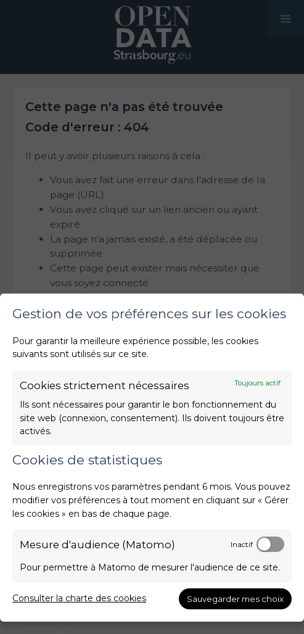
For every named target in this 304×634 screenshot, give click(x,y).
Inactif (242, 544)
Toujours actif (257, 383)
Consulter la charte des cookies (79, 598)
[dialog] (152, 458)
